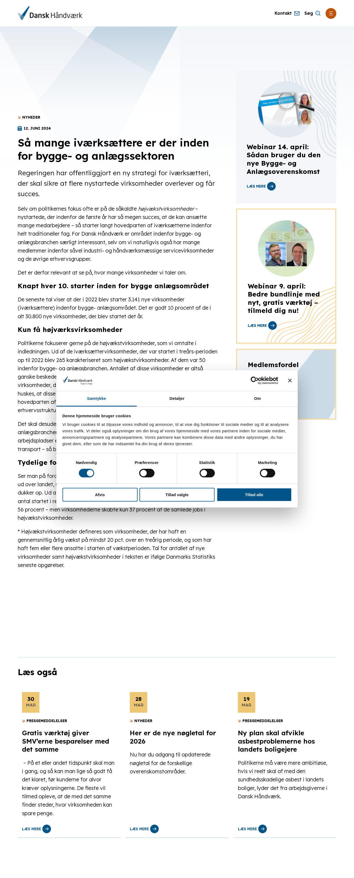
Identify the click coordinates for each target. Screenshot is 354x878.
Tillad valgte (177, 494)
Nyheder (31, 117)
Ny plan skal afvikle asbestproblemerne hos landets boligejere (276, 741)
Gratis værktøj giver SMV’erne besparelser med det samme (65, 741)
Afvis (100, 494)
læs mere (261, 186)
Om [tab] (257, 398)
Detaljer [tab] (177, 398)
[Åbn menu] (331, 13)
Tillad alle (254, 494)
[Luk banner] (290, 380)
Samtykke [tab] (96, 398)
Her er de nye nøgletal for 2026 (173, 737)
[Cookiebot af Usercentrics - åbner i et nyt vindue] (254, 380)
